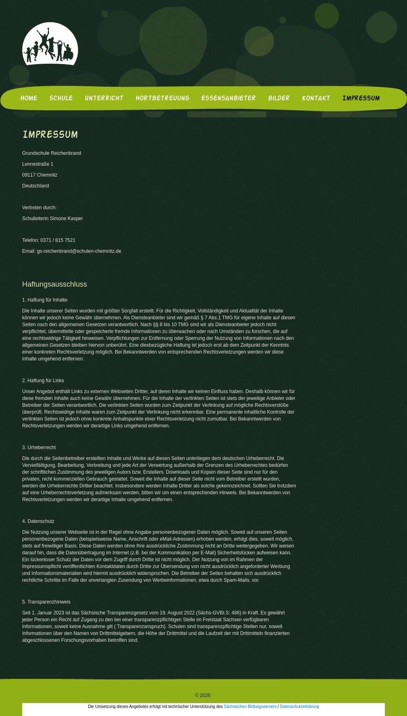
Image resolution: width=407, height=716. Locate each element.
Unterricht (104, 99)
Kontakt (316, 99)
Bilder (279, 99)
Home (28, 99)
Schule (61, 99)
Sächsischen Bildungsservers (250, 706)
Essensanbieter (228, 99)
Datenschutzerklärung (299, 706)
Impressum (361, 99)
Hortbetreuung (162, 99)
